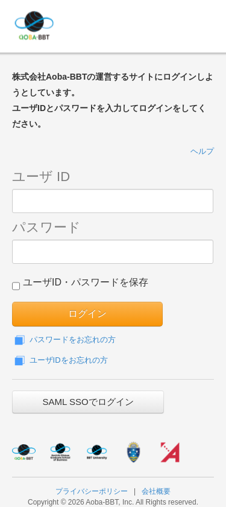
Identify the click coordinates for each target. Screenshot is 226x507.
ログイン (87, 313)
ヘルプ (202, 151)
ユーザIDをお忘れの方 (60, 360)
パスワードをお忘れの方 (64, 339)
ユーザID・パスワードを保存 (80, 285)
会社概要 (156, 491)
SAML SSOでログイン (87, 402)
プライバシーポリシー (91, 491)
